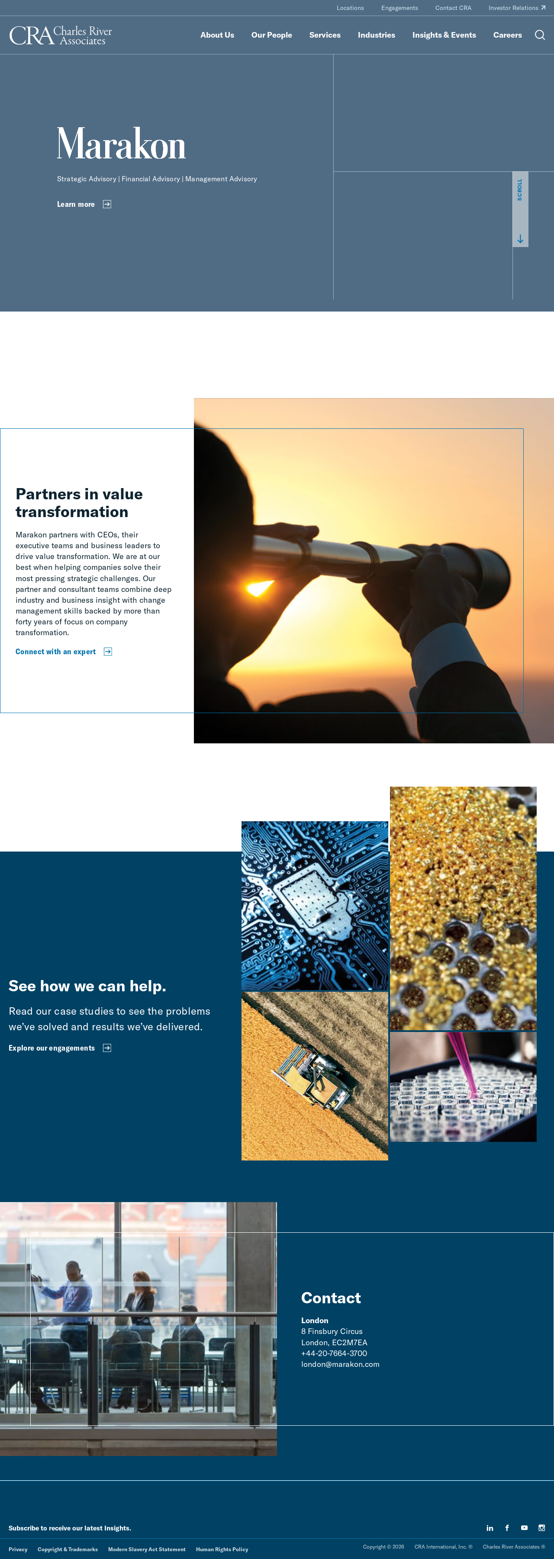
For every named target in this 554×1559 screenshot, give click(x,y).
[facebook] (507, 1528)
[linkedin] (489, 1528)
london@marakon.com (340, 1364)
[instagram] (541, 1528)
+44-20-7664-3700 (334, 1353)
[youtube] (524, 1528)
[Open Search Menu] (540, 35)
